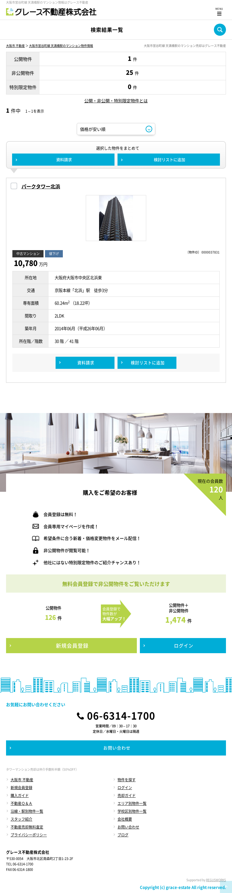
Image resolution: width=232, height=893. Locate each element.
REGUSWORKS (216, 880)
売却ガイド (127, 795)
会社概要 (125, 819)
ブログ (123, 835)
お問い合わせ (128, 827)
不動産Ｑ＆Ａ (21, 803)
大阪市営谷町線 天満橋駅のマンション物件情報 (61, 45)
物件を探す (127, 779)
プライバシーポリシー (29, 835)
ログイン (125, 787)
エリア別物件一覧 (132, 803)
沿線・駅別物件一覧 (27, 811)
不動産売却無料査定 (27, 827)
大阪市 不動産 (15, 45)
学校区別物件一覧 (132, 811)
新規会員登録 (21, 787)
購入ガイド (20, 795)
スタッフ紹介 (21, 819)
